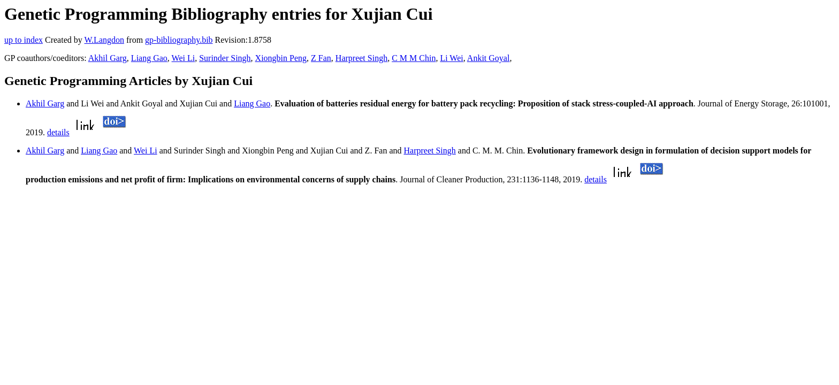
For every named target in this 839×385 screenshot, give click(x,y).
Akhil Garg (107, 58)
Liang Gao (149, 58)
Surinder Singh (224, 58)
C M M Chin (414, 58)
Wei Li (183, 58)
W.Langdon (104, 39)
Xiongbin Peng (281, 58)
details (58, 132)
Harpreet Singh (361, 58)
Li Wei (451, 58)
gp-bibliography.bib (179, 39)
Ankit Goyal (488, 58)
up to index (23, 39)
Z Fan (321, 58)
